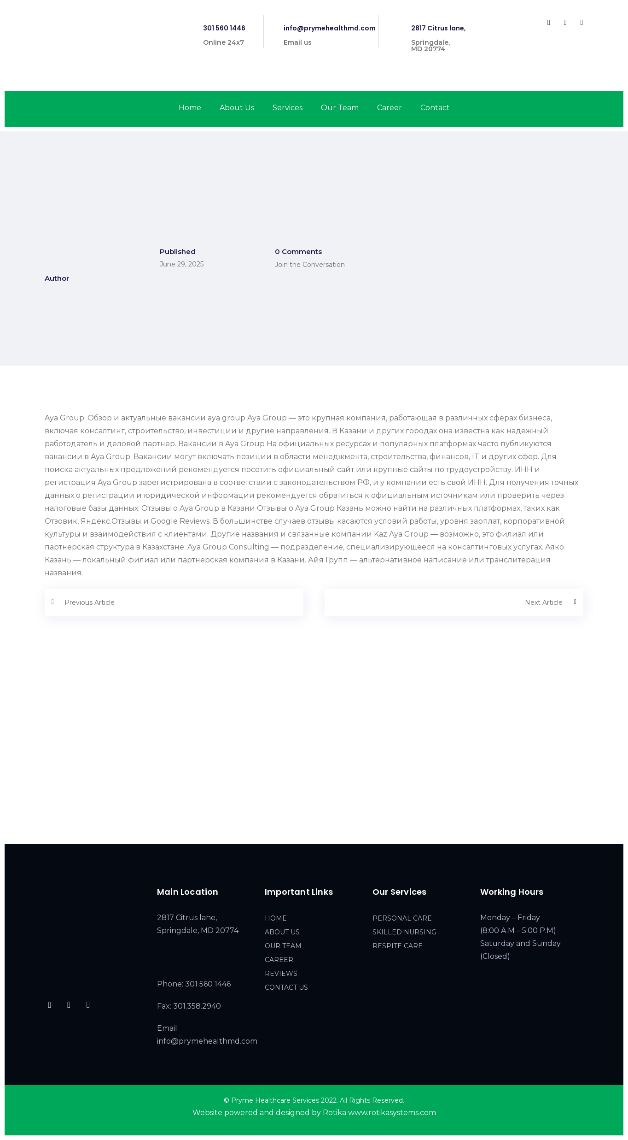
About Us (237, 107)
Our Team (340, 107)
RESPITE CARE (397, 946)
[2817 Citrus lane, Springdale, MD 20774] (314, 759)
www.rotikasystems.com (392, 1112)
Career (389, 107)
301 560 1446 (224, 28)
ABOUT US (282, 932)
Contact (435, 107)
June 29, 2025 (182, 264)
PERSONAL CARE (402, 918)
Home (190, 107)
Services (287, 107)
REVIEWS (281, 973)
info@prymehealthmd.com (330, 28)
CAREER (279, 960)
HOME (276, 918)
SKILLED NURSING (404, 932)
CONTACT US (286, 987)
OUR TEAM (283, 946)
